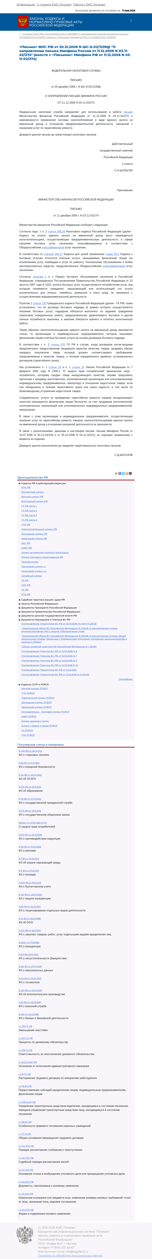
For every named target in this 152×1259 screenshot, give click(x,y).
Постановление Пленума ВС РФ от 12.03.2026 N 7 (49, 656)
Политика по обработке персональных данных (70, 1255)
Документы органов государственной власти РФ (49, 615)
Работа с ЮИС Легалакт (89, 4)
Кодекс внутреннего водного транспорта (44, 552)
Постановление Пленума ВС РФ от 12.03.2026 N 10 (49, 665)
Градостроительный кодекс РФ (39, 529)
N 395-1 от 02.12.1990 (29, 1014)
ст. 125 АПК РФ (26, 1210)
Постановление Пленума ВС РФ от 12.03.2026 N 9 (49, 660)
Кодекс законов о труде (35, 721)
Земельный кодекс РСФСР (36, 707)
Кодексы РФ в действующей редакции (43, 483)
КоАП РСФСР (28, 716)
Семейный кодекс (31, 575)
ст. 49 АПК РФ (26, 1194)
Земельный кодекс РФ (34, 538)
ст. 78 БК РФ (25, 1086)
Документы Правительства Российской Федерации (50, 611)
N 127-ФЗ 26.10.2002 (28, 954)
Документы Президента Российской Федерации (49, 607)
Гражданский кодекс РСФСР (37, 697)
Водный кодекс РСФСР (34, 688)
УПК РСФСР (28, 735)
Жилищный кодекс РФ (34, 533)
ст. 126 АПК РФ (26, 1182)
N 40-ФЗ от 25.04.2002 (30, 775)
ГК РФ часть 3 (29, 515)
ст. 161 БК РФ (25, 1122)
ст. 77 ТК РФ (25, 1134)
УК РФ (24, 589)
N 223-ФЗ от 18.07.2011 (30, 930)
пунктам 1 (39, 276)
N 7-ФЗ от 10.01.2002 (29, 859)
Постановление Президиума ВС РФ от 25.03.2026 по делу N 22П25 (58, 623)
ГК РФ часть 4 (29, 520)
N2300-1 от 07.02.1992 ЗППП (33, 823)
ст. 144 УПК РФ (26, 1146)
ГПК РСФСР (28, 693)
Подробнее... (126, 679)
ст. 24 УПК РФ (26, 1170)
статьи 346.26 (56, 231)
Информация (26, 4)
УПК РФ (25, 594)
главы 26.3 (112, 254)
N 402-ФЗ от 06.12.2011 (30, 882)
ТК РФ (24, 580)
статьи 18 (54, 367)
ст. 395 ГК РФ (25, 1050)
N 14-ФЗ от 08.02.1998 (30, 918)
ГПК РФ (25, 524)
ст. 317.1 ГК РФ (26, 1038)
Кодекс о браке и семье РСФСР (39, 725)
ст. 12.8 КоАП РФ (27, 1102)
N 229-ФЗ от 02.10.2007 (30, 990)
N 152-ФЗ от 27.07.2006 (30, 966)
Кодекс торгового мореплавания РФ (42, 557)
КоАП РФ (26, 547)
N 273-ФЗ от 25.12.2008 (30, 835)
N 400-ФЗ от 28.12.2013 (30, 751)
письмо (128, 112)
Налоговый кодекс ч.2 (33, 571)
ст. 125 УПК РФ (26, 1158)
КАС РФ (25, 543)
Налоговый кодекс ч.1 (33, 566)
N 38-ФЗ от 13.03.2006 (30, 847)
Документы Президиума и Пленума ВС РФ (45, 619)
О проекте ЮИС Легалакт (54, 4)
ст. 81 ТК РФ (25, 1074)
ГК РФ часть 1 (28, 506)
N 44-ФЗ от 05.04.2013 (30, 978)
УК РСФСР (27, 730)
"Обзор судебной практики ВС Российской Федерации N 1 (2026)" (59, 646)
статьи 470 (58, 344)
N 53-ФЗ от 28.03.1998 (30, 1002)
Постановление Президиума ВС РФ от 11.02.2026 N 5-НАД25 (55, 674)
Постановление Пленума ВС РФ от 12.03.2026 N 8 (49, 651)
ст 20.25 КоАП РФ (28, 1062)
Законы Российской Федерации (39, 603)
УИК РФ (25, 585)
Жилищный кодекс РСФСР (36, 702)
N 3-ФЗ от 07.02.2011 (29, 870)
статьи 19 (78, 367)
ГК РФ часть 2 (29, 510)
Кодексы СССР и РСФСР (35, 684)
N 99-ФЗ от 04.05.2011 (29, 906)
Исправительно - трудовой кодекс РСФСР (45, 711)
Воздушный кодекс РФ (34, 501)
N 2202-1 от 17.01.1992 (29, 942)
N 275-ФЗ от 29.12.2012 (30, 811)
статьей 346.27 (53, 254)
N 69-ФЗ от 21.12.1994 (29, 763)
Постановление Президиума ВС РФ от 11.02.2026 (48, 669)
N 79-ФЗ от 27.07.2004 (30, 799)
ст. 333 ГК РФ (25, 1026)
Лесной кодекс (29, 561)
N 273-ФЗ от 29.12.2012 (30, 787)
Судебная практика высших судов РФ (43, 599)
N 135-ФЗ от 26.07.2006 (30, 894)
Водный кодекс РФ (32, 496)
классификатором (53, 247)
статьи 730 (39, 303)
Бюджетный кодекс (32, 492)
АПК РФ (25, 487)
